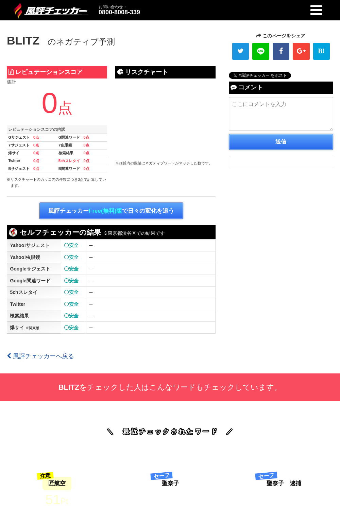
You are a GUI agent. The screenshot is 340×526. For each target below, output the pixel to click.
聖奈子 (170, 483)
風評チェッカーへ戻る (40, 356)
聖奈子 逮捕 (284, 483)
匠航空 (57, 483)
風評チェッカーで (111, 211)
